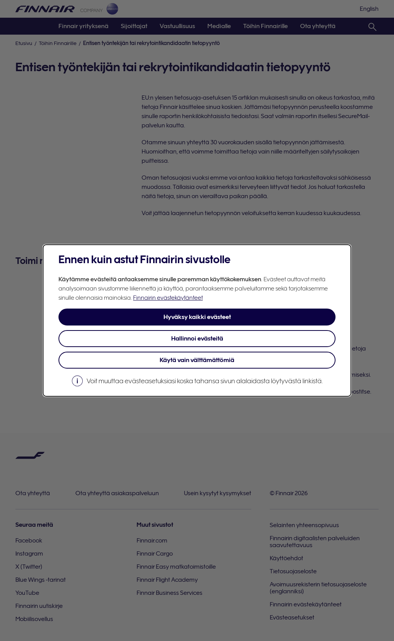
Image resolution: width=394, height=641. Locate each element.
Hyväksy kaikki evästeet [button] (197, 317)
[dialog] (197, 320)
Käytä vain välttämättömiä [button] (197, 360)
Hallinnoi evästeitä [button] (197, 338)
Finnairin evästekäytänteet (168, 297)
